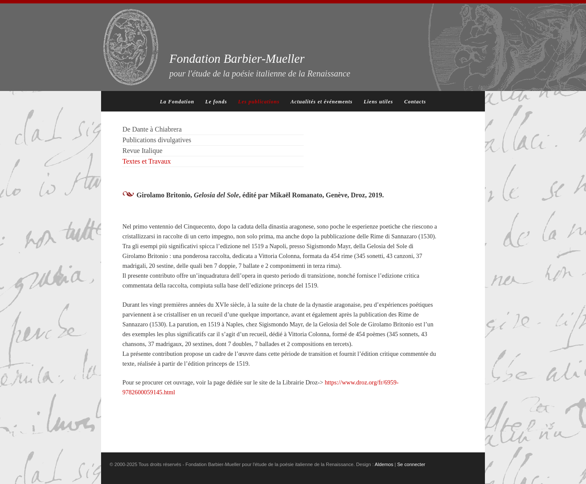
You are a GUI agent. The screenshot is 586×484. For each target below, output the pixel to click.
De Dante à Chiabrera (152, 129)
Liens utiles (378, 102)
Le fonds (216, 102)
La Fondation (177, 102)
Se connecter (411, 464)
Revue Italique (142, 150)
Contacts (415, 102)
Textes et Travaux (146, 161)
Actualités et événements (321, 102)
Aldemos (384, 464)
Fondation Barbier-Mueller (259, 65)
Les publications (258, 102)
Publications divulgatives (156, 140)
